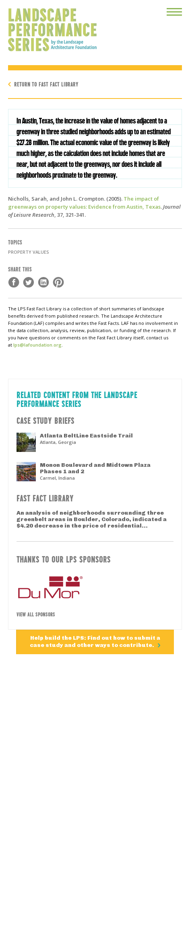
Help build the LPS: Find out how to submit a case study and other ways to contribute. (95, 641)
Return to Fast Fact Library (46, 84)
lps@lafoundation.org (37, 345)
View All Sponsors (36, 614)
